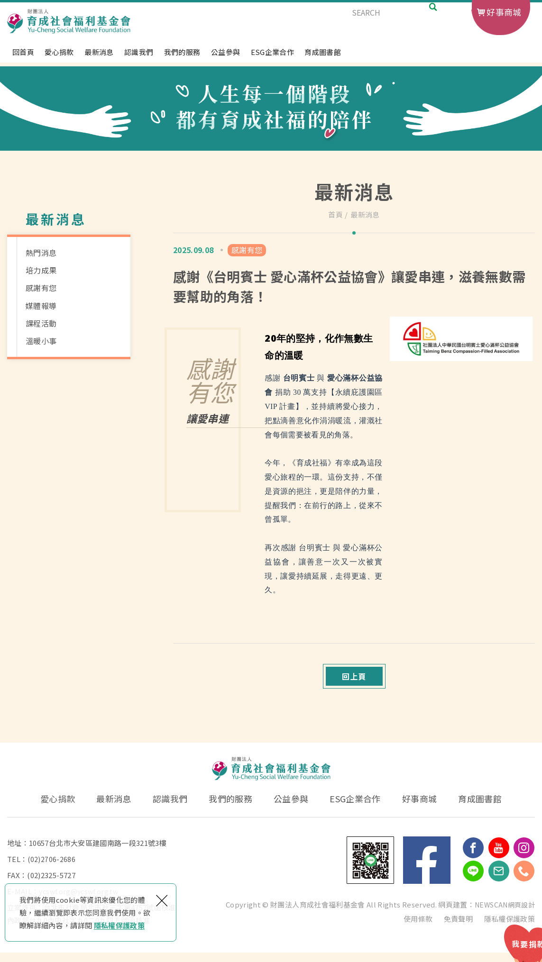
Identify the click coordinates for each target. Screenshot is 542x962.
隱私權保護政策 (119, 925)
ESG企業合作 (272, 56)
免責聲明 (458, 928)
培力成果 (41, 270)
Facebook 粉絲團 (426, 869)
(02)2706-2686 (52, 868)
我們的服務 (182, 56)
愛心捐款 (59, 56)
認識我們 (138, 56)
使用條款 (418, 928)
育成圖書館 (322, 56)
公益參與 (225, 56)
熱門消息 (41, 252)
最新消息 (98, 56)
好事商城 (504, 12)
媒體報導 (41, 305)
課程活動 (41, 323)
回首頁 (23, 56)
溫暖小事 (41, 340)
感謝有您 (41, 287)
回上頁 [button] (354, 681)
